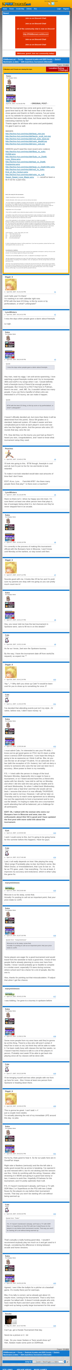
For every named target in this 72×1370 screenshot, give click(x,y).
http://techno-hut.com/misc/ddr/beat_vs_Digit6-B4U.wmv (30, 167)
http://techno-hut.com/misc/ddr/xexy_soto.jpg (25, 144)
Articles (29, 9)
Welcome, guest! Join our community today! (35, 53)
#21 (54, 1154)
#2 (55, 314)
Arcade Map (20, 9)
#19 (54, 1073)
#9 (55, 644)
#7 (55, 575)
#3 (55, 359)
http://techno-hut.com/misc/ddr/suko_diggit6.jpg (26, 141)
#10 (54, 679)
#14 (54, 857)
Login (59, 9)
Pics (35, 9)
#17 (54, 996)
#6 (55, 542)
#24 (54, 1326)
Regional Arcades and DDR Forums (38, 59)
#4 (55, 459)
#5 (55, 495)
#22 (54, 1214)
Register (66, 9)
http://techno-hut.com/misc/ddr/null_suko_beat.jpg (27, 139)
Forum (11, 9)
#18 (54, 1036)
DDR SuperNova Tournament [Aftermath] (36, 62)
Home (5, 9)
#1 (55, 292)
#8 (55, 620)
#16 (54, 935)
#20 (54, 1106)
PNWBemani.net (9, 59)
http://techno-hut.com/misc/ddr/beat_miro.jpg (25, 134)
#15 (54, 890)
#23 (54, 1283)
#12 (54, 746)
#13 (54, 833)
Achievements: (10, 94)
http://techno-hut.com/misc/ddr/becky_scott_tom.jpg (28, 136)
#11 (54, 704)
